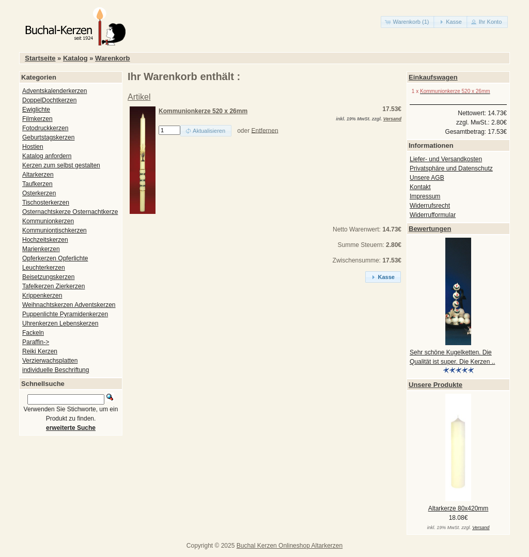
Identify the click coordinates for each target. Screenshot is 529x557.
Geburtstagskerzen (48, 137)
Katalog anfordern (46, 156)
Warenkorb (112, 58)
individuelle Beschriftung (55, 370)
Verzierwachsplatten (49, 360)
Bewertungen (430, 229)
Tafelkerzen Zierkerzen (53, 286)
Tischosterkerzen (45, 202)
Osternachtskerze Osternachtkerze (70, 211)
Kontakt (420, 187)
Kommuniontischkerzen (54, 230)
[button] (408, 22)
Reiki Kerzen (39, 351)
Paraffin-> (35, 342)
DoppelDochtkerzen (49, 100)
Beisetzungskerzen (48, 277)
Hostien (32, 146)
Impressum (425, 196)
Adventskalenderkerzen (54, 91)
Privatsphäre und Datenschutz (451, 168)
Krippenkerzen (42, 295)
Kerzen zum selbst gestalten (61, 165)
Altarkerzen (38, 174)
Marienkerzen (41, 249)
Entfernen (265, 130)
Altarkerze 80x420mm (458, 508)
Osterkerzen (39, 193)
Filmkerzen (37, 118)
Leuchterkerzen (43, 267)
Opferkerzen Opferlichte (55, 258)
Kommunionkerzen (48, 221)
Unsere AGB (427, 177)
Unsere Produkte (435, 385)
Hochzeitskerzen (45, 239)
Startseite (40, 58)
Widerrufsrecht (430, 205)
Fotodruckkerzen (45, 128)
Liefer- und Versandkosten (446, 159)
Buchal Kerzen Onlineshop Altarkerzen (290, 545)
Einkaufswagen (433, 77)
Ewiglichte (36, 109)
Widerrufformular (433, 215)
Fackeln (33, 332)
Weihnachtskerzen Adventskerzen (69, 304)
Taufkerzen (37, 184)
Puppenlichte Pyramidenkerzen (65, 314)
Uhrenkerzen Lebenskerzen (60, 323)
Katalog (75, 58)
